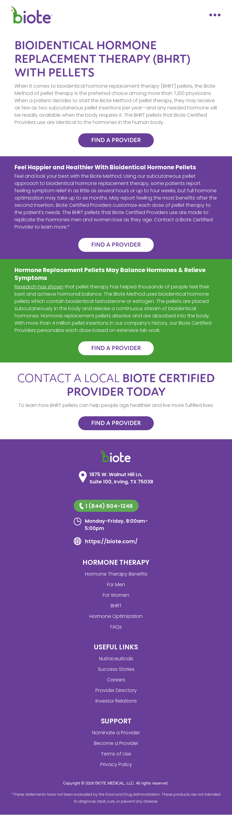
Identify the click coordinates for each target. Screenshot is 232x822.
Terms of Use (116, 753)
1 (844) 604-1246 (106, 506)
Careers (116, 679)
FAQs (116, 626)
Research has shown (38, 286)
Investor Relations (116, 700)
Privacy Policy (116, 764)
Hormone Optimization (116, 616)
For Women (116, 595)
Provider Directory (116, 690)
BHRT (116, 605)
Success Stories (116, 669)
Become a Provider (116, 743)
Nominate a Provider (116, 732)
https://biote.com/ (111, 541)
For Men (116, 584)
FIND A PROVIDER (116, 140)
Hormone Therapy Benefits (116, 573)
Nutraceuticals (116, 658)
